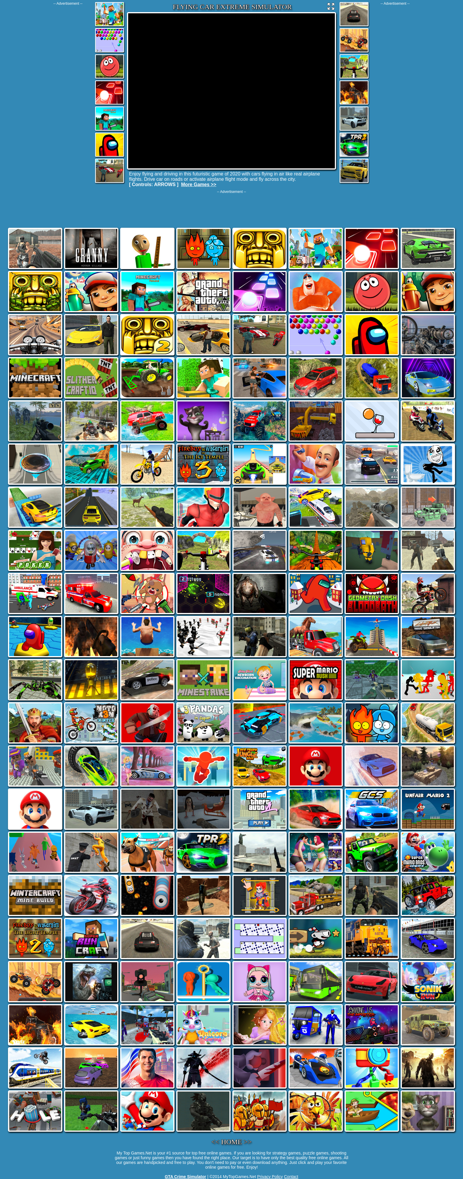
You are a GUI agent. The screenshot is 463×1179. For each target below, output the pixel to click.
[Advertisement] (68, 94)
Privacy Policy (270, 1176)
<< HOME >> (231, 1142)
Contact (291, 1176)
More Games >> (198, 184)
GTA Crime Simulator (185, 1176)
